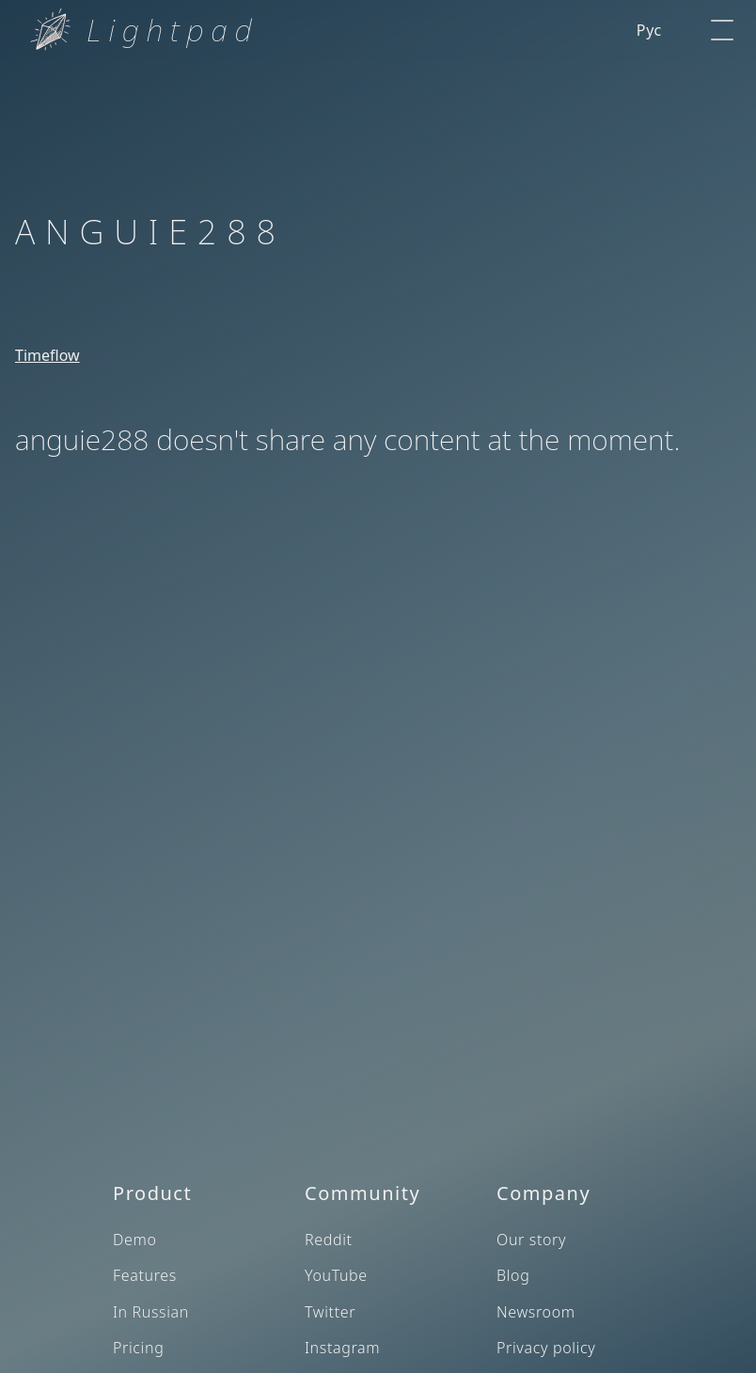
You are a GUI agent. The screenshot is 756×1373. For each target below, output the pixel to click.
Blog (512, 1275)
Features (145, 1275)
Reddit (329, 1239)
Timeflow (47, 355)
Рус (649, 30)
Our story (531, 1239)
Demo (135, 1239)
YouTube (336, 1275)
